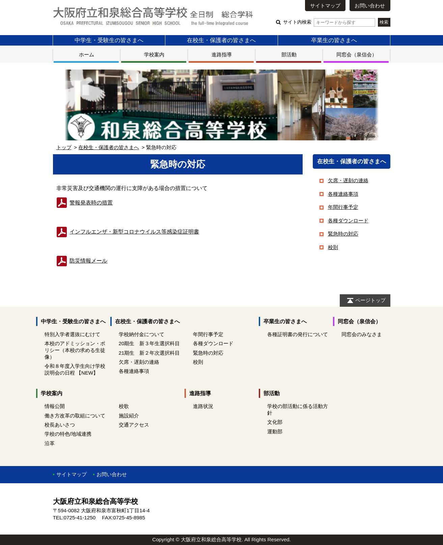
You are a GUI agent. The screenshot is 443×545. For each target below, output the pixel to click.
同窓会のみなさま (361, 334)
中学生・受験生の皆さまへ (109, 40)
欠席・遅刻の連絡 (348, 180)
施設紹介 (129, 415)
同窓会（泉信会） (356, 54)
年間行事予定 (343, 207)
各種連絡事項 (343, 194)
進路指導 (222, 54)
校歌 (124, 406)
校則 (333, 247)
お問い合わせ (370, 5)
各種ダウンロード (348, 220)
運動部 (274, 431)
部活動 (289, 54)
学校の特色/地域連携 (68, 434)
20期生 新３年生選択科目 (149, 343)
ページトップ (370, 300)
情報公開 (55, 406)
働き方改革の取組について (75, 415)
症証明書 (134, 232)
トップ (64, 147)
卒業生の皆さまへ (334, 40)
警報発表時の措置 (91, 203)
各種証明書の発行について (297, 334)
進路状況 (203, 406)
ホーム (86, 54)
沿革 (50, 443)
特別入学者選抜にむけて (72, 334)
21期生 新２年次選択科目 (149, 353)
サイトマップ (325, 5)
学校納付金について (141, 334)
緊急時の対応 (343, 234)
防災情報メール (82, 261)
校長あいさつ (60, 425)
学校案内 (154, 54)
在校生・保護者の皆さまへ (221, 40)
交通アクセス (134, 425)
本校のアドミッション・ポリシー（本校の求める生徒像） (75, 350)
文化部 (274, 422)
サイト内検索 (329, 22)
